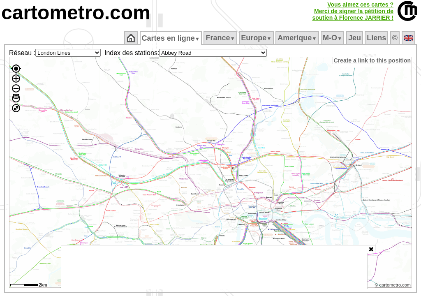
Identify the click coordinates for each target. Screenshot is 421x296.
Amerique (297, 38)
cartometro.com (75, 12)
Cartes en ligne (171, 38)
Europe (257, 38)
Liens (377, 38)
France (221, 38)
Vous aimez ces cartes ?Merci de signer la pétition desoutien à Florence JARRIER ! (352, 11)
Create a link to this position (372, 60)
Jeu (355, 38)
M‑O (333, 38)
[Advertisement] (214, 267)
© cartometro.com (393, 286)
